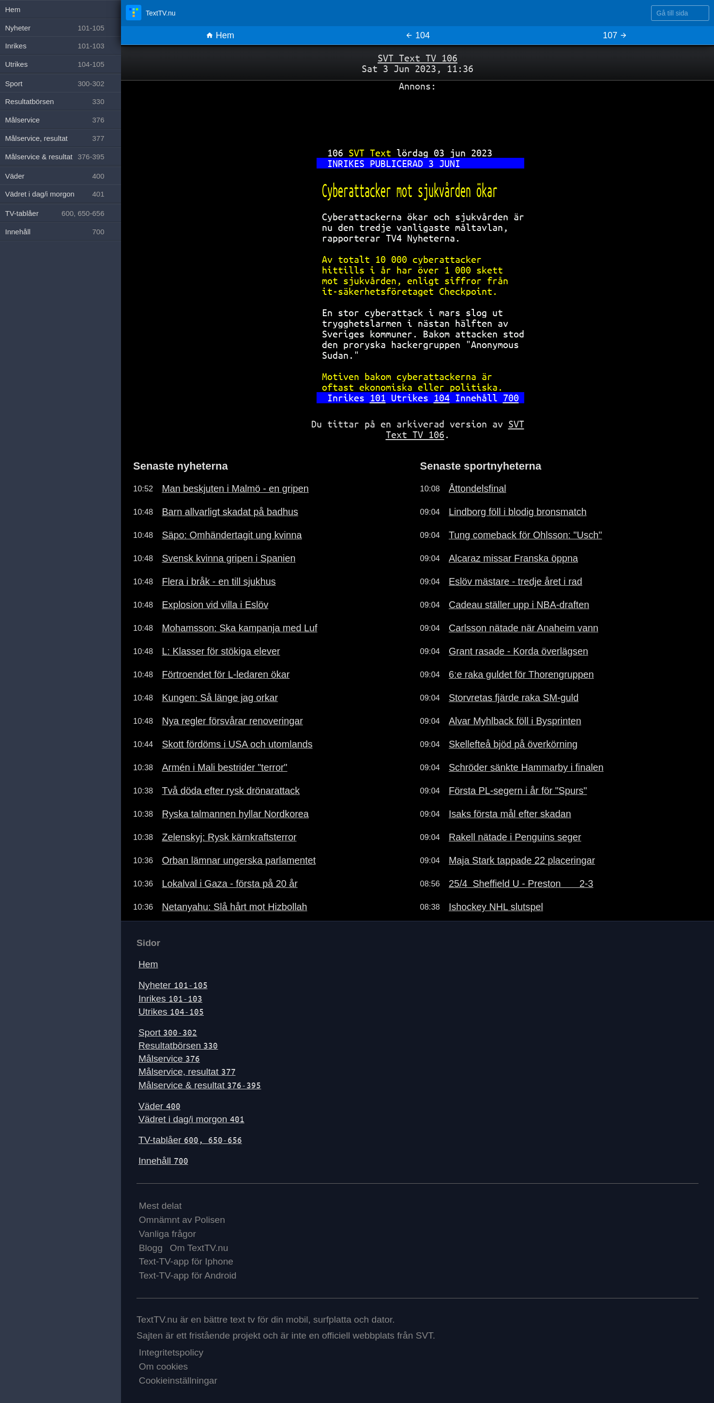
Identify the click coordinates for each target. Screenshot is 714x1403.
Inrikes (170, 998)
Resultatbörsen (178, 1045)
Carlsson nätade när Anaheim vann (523, 628)
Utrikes (171, 1011)
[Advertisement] (417, 116)
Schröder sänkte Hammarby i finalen (526, 767)
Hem (220, 35)
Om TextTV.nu (199, 1248)
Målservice (169, 1058)
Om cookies (163, 1366)
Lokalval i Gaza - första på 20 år (229, 883)
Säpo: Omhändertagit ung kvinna (232, 535)
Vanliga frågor (167, 1234)
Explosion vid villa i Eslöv (215, 604)
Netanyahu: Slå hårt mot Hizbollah (234, 906)
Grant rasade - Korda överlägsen (518, 651)
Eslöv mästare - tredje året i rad (515, 581)
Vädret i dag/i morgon (191, 1119)
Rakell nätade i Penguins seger (515, 837)
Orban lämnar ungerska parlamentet (239, 860)
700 (511, 397)
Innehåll (163, 1161)
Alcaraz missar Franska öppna (513, 558)
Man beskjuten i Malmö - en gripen (235, 488)
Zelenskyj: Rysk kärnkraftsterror (229, 837)
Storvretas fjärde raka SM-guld (513, 697)
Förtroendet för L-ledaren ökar (225, 674)
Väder (159, 1106)
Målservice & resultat (199, 1085)
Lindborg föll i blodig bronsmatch (518, 511)
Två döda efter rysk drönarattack (231, 790)
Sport (167, 1032)
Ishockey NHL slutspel (496, 906)
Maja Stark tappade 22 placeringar (522, 860)
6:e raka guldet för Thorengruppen (521, 674)
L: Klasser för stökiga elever (221, 651)
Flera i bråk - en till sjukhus (218, 581)
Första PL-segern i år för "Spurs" (518, 790)
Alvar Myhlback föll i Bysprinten (515, 721)
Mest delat (160, 1206)
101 (378, 397)
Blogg (151, 1248)
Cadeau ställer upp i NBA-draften (519, 604)
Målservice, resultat (187, 1072)
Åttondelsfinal (477, 488)
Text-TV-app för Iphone (186, 1261)
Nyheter (173, 985)
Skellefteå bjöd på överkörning (513, 744)
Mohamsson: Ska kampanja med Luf (239, 628)
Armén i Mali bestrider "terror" (224, 767)
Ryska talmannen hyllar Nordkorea (235, 813)
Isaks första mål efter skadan (510, 813)
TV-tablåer (190, 1140)
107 (615, 35)
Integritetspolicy (171, 1352)
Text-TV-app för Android (188, 1275)
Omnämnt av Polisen (182, 1220)
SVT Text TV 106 (417, 57)
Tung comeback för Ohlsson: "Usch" (525, 535)
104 (442, 397)
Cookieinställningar (178, 1380)
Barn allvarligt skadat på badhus (230, 511)
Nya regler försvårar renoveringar (232, 721)
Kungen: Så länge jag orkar (220, 697)
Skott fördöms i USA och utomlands (237, 744)
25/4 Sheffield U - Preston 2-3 (521, 883)
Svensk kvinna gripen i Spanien (228, 558)
